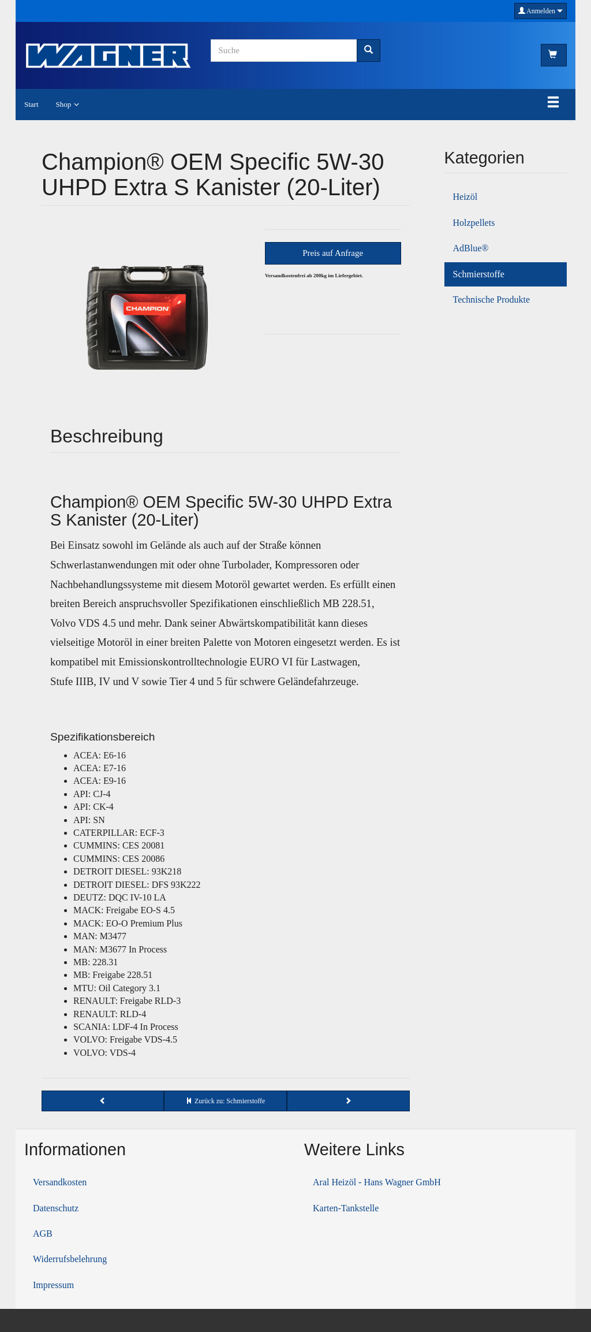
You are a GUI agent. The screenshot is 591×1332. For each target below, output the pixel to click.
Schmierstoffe (478, 274)
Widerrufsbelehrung (70, 1259)
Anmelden (540, 11)
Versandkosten (60, 1182)
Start (31, 104)
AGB (43, 1233)
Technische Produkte (491, 299)
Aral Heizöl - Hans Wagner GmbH (377, 1182)
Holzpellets (474, 223)
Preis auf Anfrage (332, 253)
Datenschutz (55, 1208)
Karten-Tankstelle (346, 1208)
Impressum (53, 1285)
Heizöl (465, 197)
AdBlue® (471, 248)
